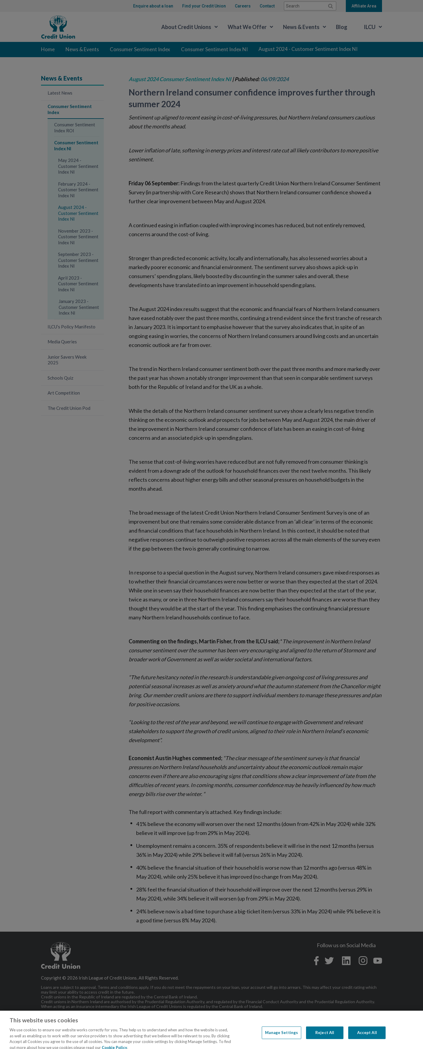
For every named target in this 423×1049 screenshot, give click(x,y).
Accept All (367, 1039)
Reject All (324, 1039)
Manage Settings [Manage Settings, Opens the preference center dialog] (281, 1039)
